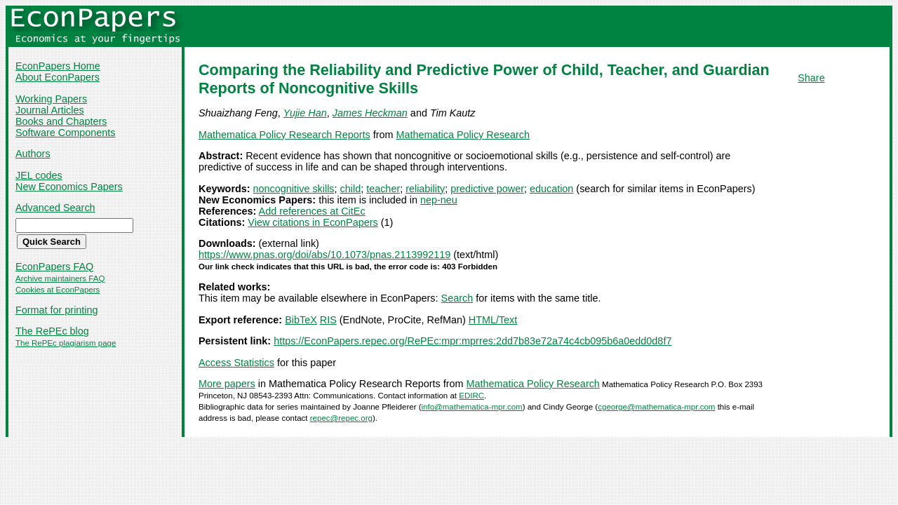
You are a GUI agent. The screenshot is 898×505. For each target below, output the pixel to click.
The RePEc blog (52, 331)
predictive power (487, 188)
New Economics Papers (69, 186)
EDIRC (471, 395)
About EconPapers (57, 77)
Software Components (65, 132)
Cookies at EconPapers (57, 289)
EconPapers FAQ (54, 266)
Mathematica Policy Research (463, 134)
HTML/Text (493, 319)
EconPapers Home (57, 66)
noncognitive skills (294, 188)
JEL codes (38, 175)
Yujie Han (305, 113)
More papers (227, 383)
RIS (328, 319)
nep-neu (438, 200)
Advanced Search (55, 207)
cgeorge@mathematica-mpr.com (656, 407)
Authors (33, 153)
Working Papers (51, 99)
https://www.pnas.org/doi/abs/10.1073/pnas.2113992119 (324, 254)
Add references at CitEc (312, 211)
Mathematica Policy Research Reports (284, 134)
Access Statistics (236, 362)
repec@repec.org (341, 418)
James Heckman (370, 113)
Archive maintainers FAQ (60, 278)
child (350, 188)
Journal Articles (49, 110)
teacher (383, 188)
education (551, 188)
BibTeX (301, 319)
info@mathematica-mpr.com (472, 407)
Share (811, 77)
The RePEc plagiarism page (65, 343)
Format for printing (56, 310)
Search (457, 298)
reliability (425, 188)
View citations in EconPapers (312, 222)
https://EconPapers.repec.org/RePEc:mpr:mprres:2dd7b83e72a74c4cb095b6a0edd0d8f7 (472, 340)
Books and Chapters (61, 121)
